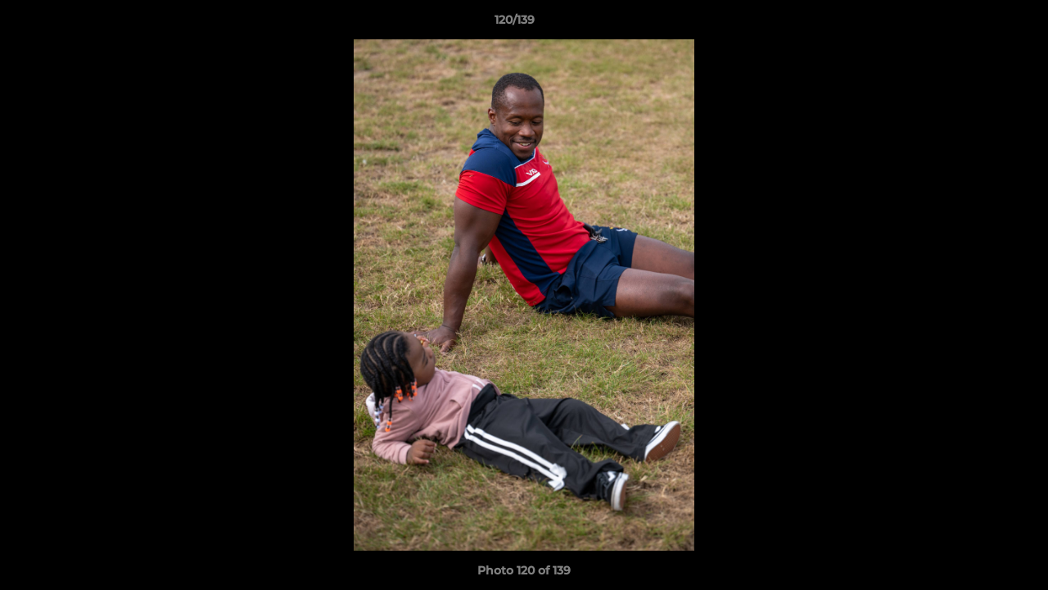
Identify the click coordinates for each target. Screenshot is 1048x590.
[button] (979, 23)
